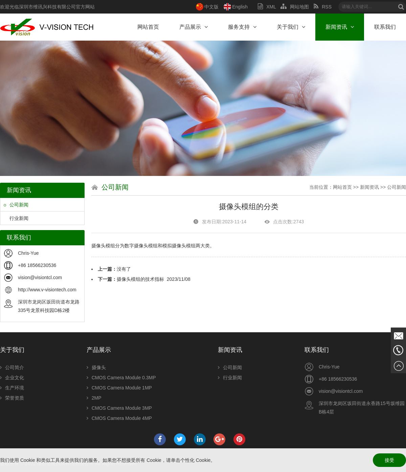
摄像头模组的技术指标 (140, 279)
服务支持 (242, 27)
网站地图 (294, 6)
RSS (323, 6)
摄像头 (96, 367)
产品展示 (193, 27)
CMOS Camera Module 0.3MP (121, 377)
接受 (389, 460)
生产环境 (12, 387)
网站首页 (148, 27)
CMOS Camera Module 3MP (119, 408)
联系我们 (385, 27)
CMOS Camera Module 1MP (119, 387)
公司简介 (12, 367)
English (240, 6)
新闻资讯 (339, 27)
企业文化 (12, 377)
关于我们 (291, 27)
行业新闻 (16, 218)
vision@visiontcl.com (40, 277)
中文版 (211, 6)
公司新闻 (16, 204)
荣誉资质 (12, 398)
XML (267, 6)
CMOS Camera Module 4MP (119, 418)
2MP (94, 398)
